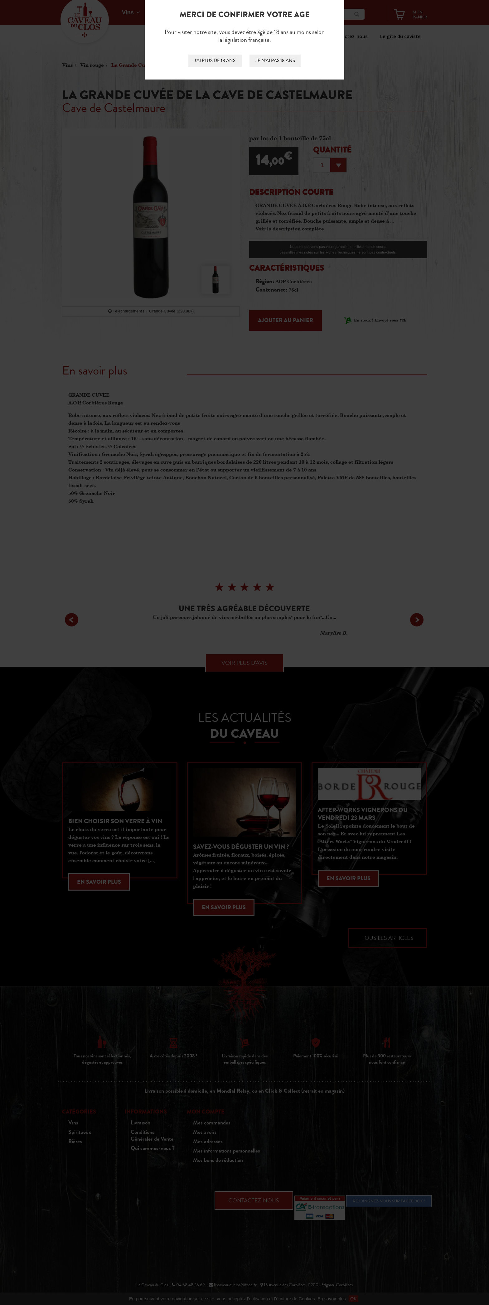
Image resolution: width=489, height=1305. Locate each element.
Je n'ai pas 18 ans (275, 60)
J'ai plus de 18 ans (214, 60)
